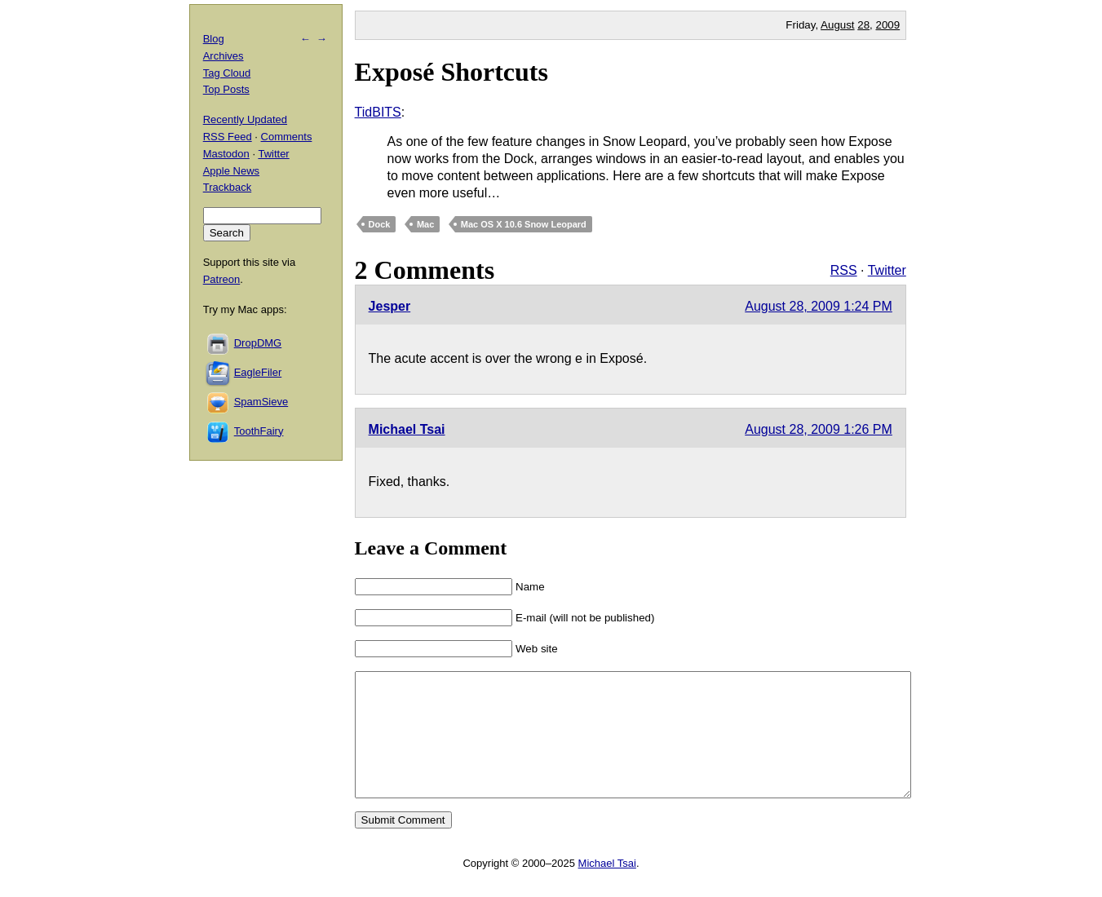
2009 (888, 25)
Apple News (231, 171)
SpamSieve (261, 401)
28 (863, 25)
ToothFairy (259, 431)
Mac (425, 224)
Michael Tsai (407, 429)
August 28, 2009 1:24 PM (818, 306)
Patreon (222, 279)
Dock (380, 224)
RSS (843, 270)
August (838, 25)
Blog (213, 39)
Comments (286, 136)
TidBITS (378, 112)
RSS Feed (227, 136)
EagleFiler (258, 372)
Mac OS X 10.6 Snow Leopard (523, 224)
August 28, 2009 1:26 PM (818, 429)
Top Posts (226, 89)
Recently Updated (245, 119)
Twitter (887, 270)
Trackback (227, 187)
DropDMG (258, 343)
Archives (223, 56)
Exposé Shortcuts (451, 71)
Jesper (390, 306)
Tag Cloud (227, 73)
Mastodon (226, 154)
